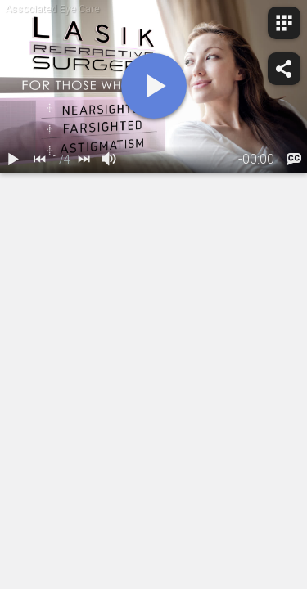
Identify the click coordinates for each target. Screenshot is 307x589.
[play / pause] (13, 159)
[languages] (294, 159)
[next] (83, 159)
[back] (39, 159)
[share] (284, 68)
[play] (154, 86)
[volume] (110, 159)
